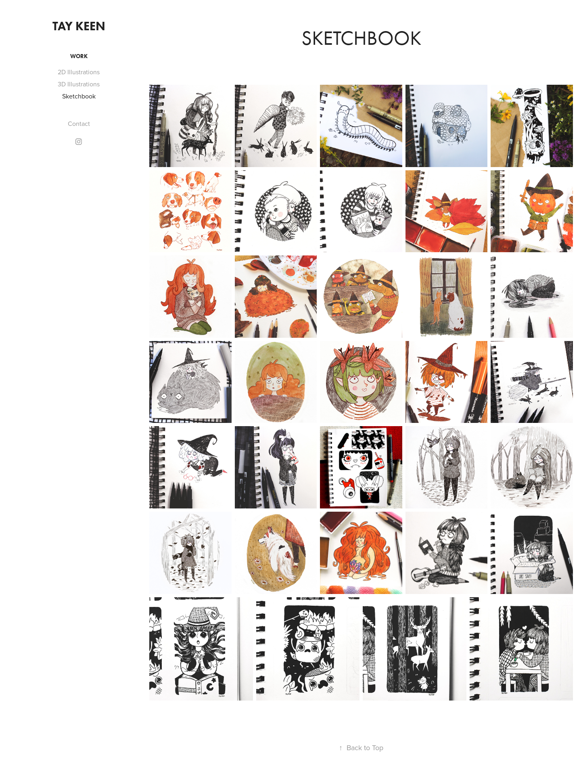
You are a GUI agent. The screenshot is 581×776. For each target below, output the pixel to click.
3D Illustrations (79, 83)
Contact (79, 123)
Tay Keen (78, 26)
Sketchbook (79, 96)
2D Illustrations (79, 71)
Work (79, 56)
